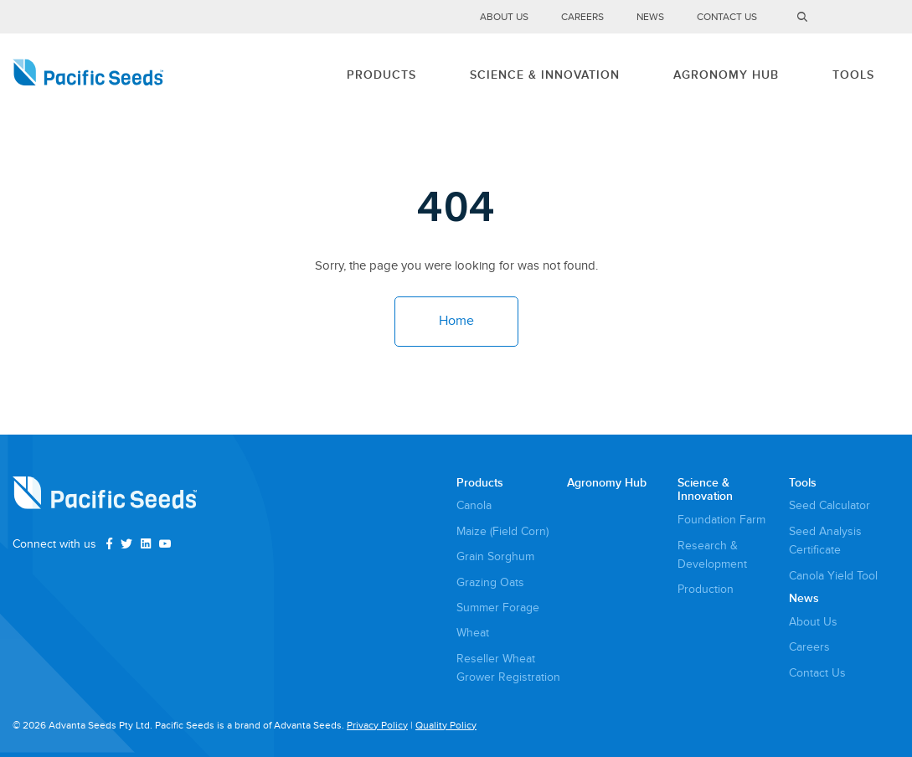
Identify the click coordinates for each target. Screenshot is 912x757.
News (650, 17)
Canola (474, 505)
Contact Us (727, 17)
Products (381, 75)
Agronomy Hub (726, 75)
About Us (504, 17)
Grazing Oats (490, 582)
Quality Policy (446, 725)
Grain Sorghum (495, 556)
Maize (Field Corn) (502, 531)
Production (706, 589)
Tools (853, 75)
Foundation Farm (721, 519)
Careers (582, 17)
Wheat (472, 633)
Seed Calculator (829, 505)
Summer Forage (497, 607)
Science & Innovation (545, 75)
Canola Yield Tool (833, 576)
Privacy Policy (377, 725)
